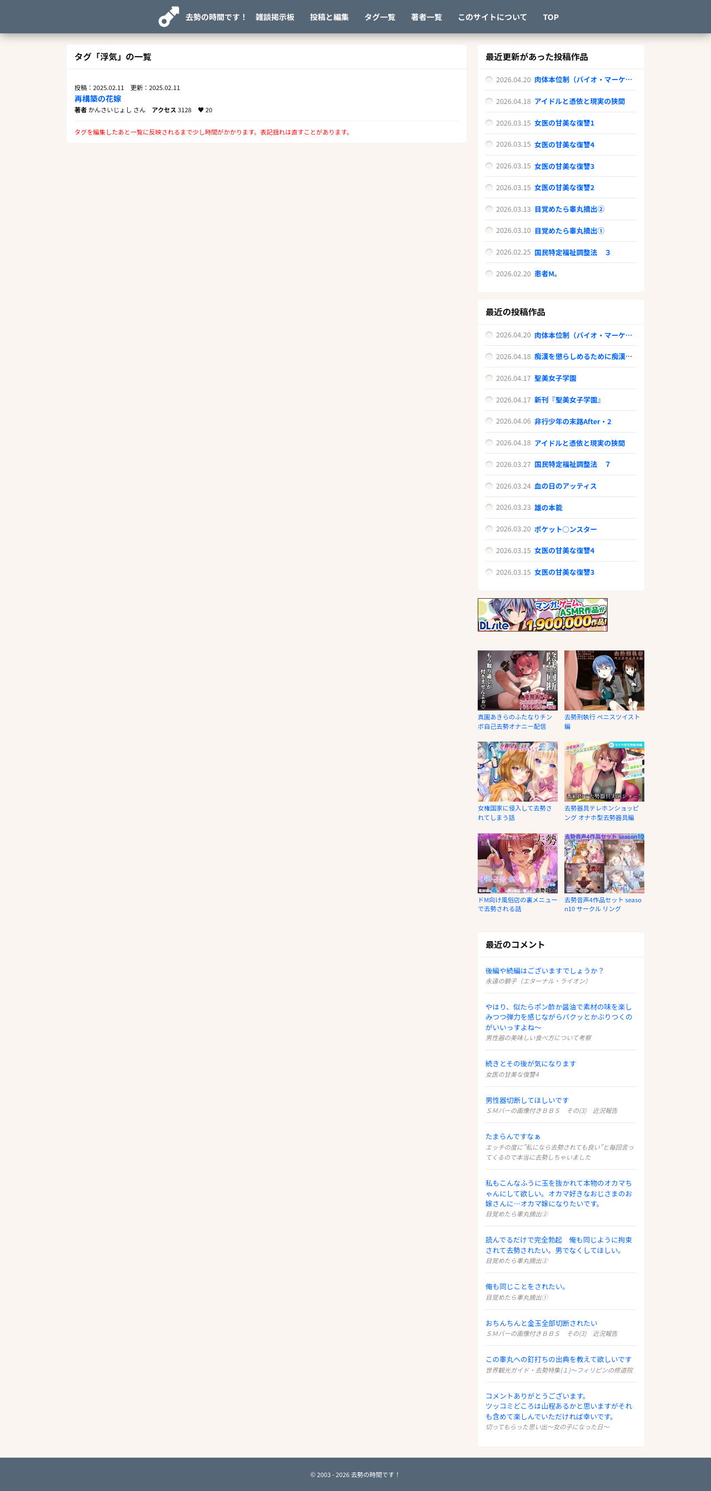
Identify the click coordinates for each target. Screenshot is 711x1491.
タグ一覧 (379, 16)
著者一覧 (426, 16)
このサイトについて (493, 16)
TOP (551, 16)
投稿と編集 (329, 16)
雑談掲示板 (275, 16)
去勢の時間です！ (217, 16)
